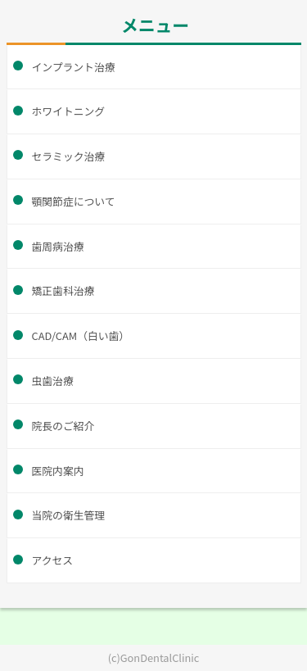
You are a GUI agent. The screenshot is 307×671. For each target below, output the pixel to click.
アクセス (53, 560)
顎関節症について (73, 201)
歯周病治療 (58, 246)
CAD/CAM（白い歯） (81, 335)
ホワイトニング (69, 111)
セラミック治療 (69, 156)
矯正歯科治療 (63, 290)
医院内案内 (58, 470)
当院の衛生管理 (69, 515)
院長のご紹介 (63, 425)
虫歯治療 (53, 380)
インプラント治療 (73, 67)
